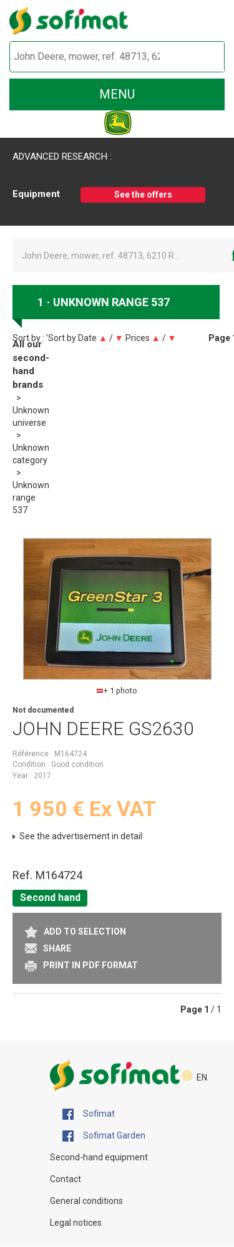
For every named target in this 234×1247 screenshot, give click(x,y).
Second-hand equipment (99, 1157)
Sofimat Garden (103, 1136)
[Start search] (200, 57)
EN (202, 1077)
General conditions (86, 1201)
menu (117, 94)
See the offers (143, 195)
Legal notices (76, 1223)
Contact (65, 1179)
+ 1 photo (117, 690)
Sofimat (88, 1114)
